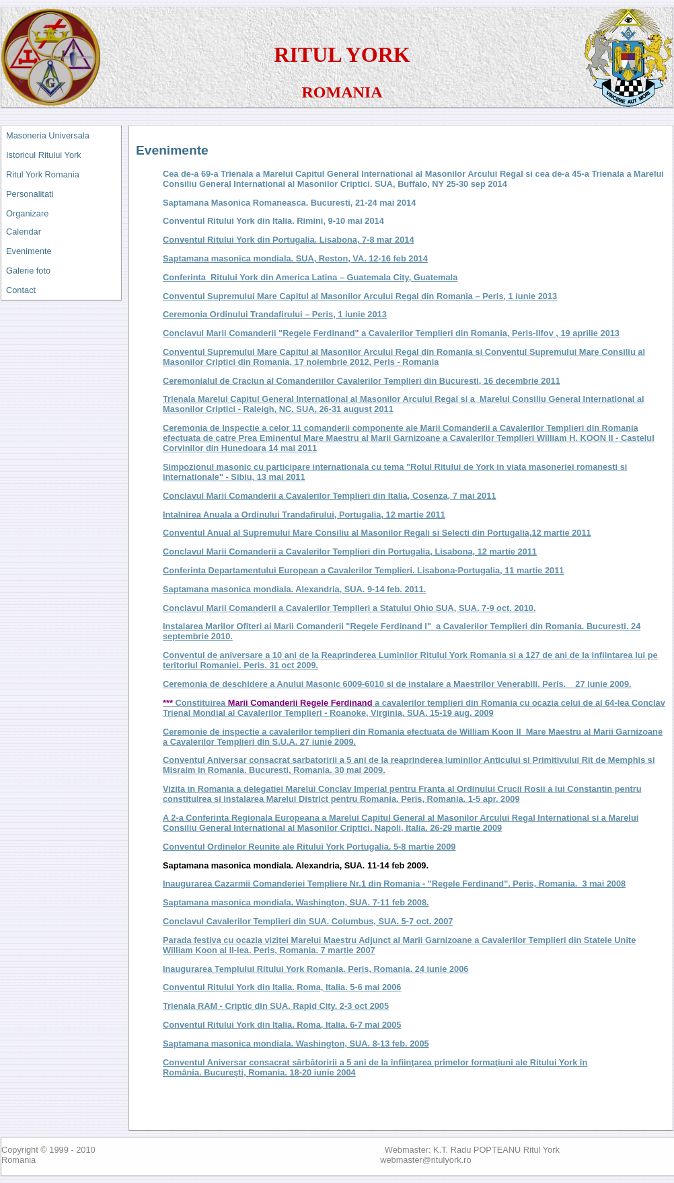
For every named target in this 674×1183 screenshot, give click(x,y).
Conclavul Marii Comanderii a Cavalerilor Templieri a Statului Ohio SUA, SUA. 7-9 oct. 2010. (349, 608)
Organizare (27, 213)
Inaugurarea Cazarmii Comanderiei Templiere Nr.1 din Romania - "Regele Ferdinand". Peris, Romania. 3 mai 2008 (394, 884)
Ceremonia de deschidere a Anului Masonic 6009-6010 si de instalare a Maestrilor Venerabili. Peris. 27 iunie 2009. (397, 684)
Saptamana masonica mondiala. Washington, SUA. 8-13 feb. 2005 (296, 1043)
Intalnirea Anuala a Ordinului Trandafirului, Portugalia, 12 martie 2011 (304, 514)
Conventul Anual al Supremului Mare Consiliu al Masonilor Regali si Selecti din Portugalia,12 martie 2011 (377, 533)
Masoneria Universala (47, 135)
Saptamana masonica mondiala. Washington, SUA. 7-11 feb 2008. (296, 902)
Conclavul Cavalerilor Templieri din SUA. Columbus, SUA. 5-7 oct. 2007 (308, 921)
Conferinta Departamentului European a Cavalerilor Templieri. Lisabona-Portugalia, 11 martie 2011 (363, 570)
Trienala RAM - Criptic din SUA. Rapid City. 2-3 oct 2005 (276, 1006)
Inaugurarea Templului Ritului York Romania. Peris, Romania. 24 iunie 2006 (315, 969)
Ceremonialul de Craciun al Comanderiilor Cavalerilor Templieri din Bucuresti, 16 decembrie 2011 (361, 381)
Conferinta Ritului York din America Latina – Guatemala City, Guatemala (310, 277)
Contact (21, 290)
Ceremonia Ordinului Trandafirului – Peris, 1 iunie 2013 (275, 314)
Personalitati (29, 194)
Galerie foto (28, 271)
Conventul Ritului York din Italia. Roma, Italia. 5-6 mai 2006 (282, 987)
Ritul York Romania (42, 174)
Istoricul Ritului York (43, 155)
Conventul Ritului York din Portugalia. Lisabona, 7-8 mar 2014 (288, 240)
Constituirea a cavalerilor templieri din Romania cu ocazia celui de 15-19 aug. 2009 (414, 708)
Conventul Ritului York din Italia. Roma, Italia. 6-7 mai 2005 (282, 1025)
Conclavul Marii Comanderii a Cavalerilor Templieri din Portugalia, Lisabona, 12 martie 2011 (350, 551)
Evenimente (29, 251)
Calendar (23, 232)
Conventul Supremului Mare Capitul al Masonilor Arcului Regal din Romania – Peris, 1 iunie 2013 (360, 296)
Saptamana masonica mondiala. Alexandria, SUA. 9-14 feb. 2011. (294, 589)
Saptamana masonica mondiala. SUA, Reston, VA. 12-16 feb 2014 (295, 258)
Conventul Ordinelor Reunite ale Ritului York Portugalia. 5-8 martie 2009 (309, 847)
